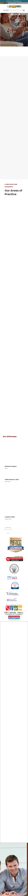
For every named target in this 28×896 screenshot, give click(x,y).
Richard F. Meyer (8, 527)
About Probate (19, 25)
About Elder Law (18, 20)
